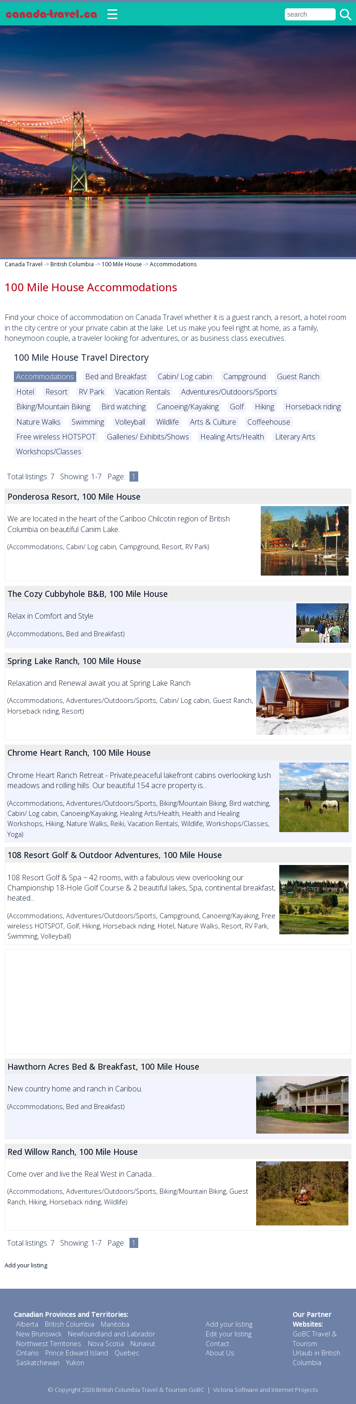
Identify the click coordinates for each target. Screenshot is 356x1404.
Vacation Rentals (142, 392)
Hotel (25, 392)
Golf (237, 406)
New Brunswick (38, 1333)
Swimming (88, 422)
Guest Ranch (298, 376)
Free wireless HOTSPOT (56, 437)
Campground (244, 376)
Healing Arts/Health (232, 437)
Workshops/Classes (48, 451)
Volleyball (130, 422)
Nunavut (142, 1343)
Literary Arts (295, 437)
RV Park (91, 392)
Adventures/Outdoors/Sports (229, 392)
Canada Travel (24, 264)
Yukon (75, 1362)
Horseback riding (313, 406)
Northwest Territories (48, 1343)
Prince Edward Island (76, 1352)
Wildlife (167, 422)
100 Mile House (122, 264)
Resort (56, 392)
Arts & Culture (213, 422)
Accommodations (173, 264)
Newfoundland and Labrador (111, 1333)
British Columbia (72, 264)
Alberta (27, 1324)
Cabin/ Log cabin (185, 376)
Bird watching (123, 406)
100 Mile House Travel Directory (81, 357)
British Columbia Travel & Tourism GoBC (150, 1389)
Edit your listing (229, 1333)
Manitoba (115, 1324)
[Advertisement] (178, 1001)
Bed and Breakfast (116, 376)
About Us (220, 1352)
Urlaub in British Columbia (316, 1357)
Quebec (127, 1352)
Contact (217, 1343)
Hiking (264, 406)
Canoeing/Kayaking (188, 406)
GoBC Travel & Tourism (315, 1338)
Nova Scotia (106, 1343)
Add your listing (26, 1265)
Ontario (27, 1352)
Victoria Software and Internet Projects (265, 1389)
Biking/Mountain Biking (53, 406)
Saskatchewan (38, 1362)
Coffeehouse (268, 422)
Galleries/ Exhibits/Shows (148, 437)
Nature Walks (38, 422)
